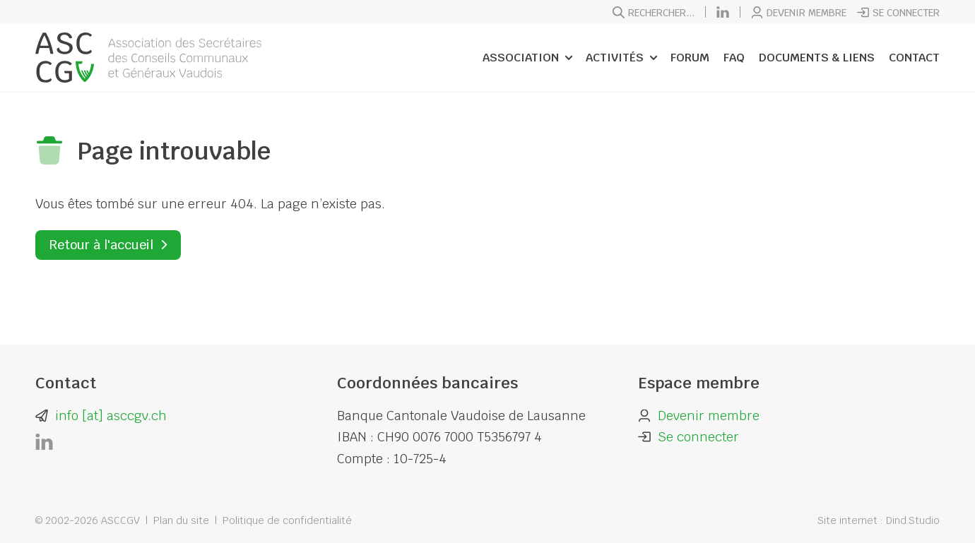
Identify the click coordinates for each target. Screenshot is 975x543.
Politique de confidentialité (287, 520)
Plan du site (181, 520)
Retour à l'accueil (101, 245)
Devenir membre (798, 12)
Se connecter (898, 12)
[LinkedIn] (722, 12)
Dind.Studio (913, 520)
